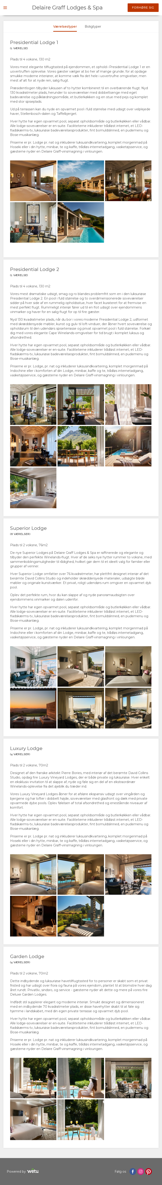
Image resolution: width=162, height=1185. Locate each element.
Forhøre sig (143, 7)
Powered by (23, 1171)
